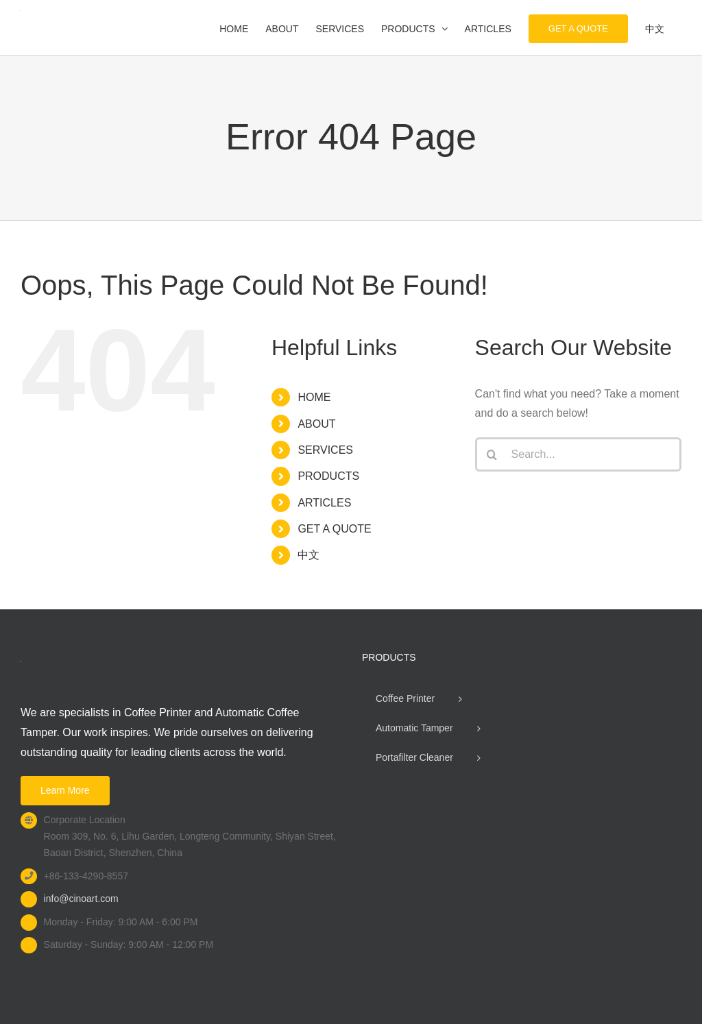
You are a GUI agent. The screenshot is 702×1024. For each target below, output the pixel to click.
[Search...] (578, 454)
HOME (314, 397)
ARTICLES (324, 503)
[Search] (492, 454)
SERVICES (325, 450)
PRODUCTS (328, 476)
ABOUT (316, 424)
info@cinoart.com (81, 898)
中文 (308, 555)
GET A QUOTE (334, 529)
